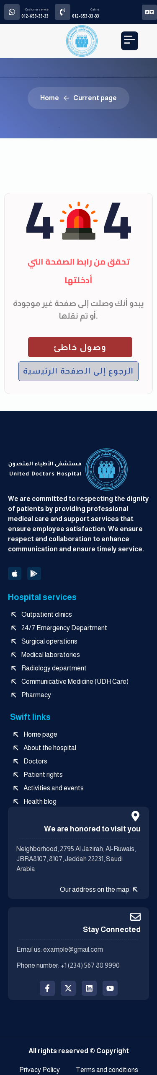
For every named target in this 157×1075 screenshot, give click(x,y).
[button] (129, 41)
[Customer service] (12, 12)
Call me (94, 9)
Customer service (37, 9)
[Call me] (62, 12)
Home (49, 97)
